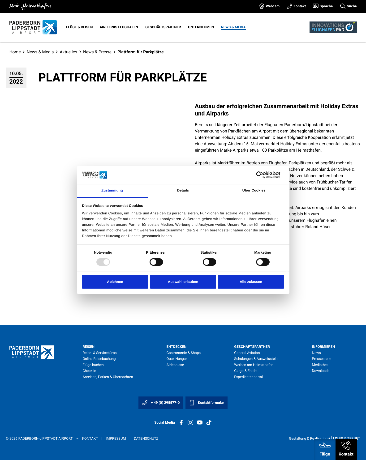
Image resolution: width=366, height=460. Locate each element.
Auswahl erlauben (183, 282)
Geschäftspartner (163, 27)
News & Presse (97, 52)
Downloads (321, 371)
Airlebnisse (175, 365)
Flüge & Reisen (79, 27)
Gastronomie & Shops (184, 353)
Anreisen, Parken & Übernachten (108, 377)
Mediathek (320, 365)
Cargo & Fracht (246, 371)
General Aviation (247, 353)
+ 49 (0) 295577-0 (161, 403)
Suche (352, 6)
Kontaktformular (206, 403)
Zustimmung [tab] (112, 190)
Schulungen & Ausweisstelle (256, 359)
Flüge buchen (93, 365)
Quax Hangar (177, 359)
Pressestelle (321, 359)
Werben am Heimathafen (253, 365)
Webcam (273, 6)
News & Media (233, 27)
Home (15, 52)
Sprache (326, 6)
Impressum (116, 438)
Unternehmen (201, 27)
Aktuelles (68, 52)
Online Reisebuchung (99, 359)
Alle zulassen (251, 282)
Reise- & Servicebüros (100, 353)
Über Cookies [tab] (254, 190)
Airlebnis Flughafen (119, 27)
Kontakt (299, 6)
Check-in (89, 371)
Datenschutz (146, 438)
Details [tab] (183, 190)
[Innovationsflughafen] (333, 27)
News (316, 353)
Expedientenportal (248, 377)
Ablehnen (115, 282)
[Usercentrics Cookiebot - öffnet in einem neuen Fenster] (263, 175)
